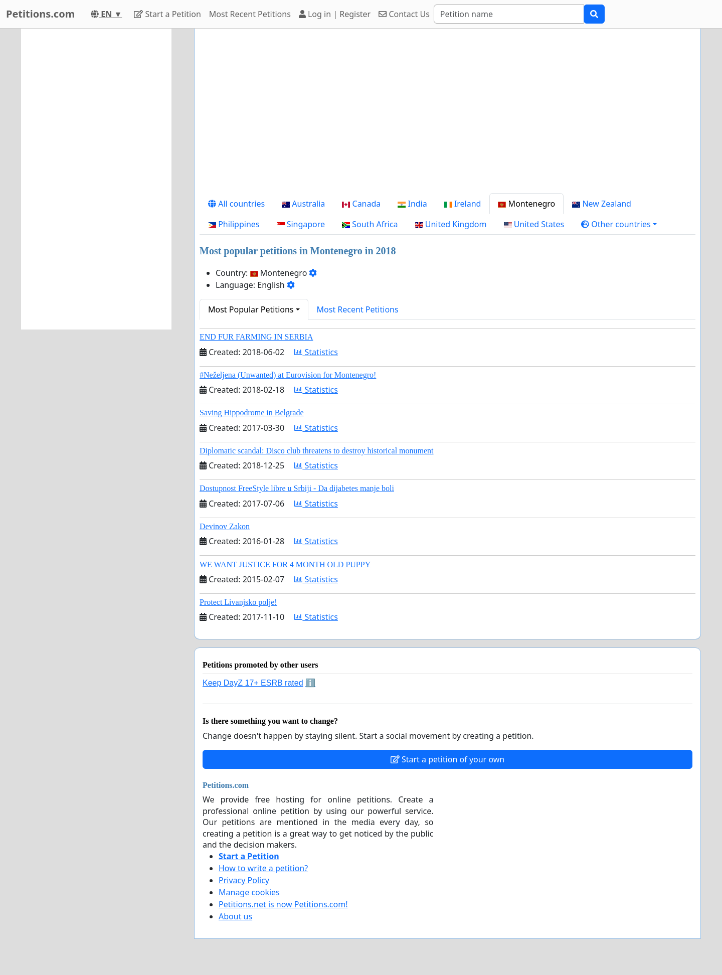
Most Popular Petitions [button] (251, 309)
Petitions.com (40, 14)
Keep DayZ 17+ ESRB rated (253, 683)
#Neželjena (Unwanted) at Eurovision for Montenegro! (288, 375)
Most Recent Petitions (250, 14)
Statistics (316, 352)
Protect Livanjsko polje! (238, 602)
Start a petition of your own (447, 759)
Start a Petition (167, 14)
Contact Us (404, 14)
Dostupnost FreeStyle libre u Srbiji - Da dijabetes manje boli (297, 488)
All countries (236, 203)
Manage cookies (249, 892)
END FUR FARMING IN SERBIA (256, 337)
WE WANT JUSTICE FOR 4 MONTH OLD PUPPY (285, 564)
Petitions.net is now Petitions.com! (283, 904)
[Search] (509, 14)
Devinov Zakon (225, 526)
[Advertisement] (447, 115)
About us (235, 916)
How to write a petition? (263, 868)
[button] (619, 224)
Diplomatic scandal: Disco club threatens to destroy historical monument (317, 450)
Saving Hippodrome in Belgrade (252, 412)
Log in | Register (335, 14)
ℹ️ (310, 683)
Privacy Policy (244, 880)
